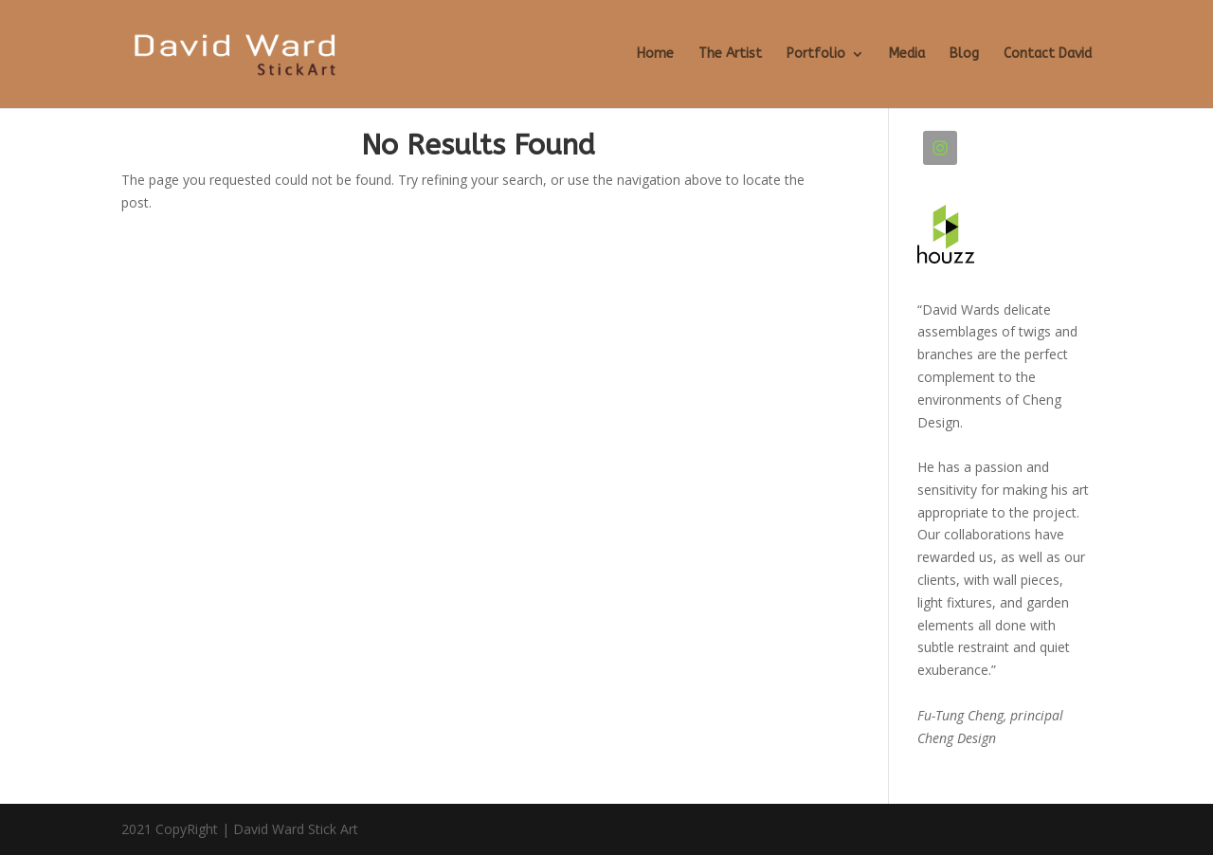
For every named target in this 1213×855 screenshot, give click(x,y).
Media (907, 54)
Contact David (1048, 54)
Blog (964, 54)
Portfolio (816, 54)
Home (655, 54)
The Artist (730, 54)
